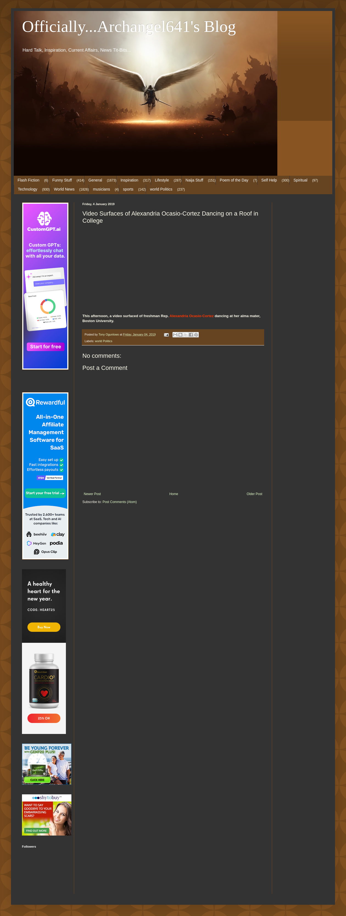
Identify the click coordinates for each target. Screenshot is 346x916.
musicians (101, 189)
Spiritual (301, 180)
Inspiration (129, 180)
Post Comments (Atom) (119, 502)
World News (64, 189)
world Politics (161, 189)
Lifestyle (162, 180)
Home (173, 494)
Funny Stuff (62, 180)
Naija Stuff (194, 180)
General (95, 180)
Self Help (269, 180)
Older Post (254, 494)
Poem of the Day (234, 180)
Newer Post (92, 494)
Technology (27, 189)
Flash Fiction (28, 180)
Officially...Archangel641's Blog (129, 26)
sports (128, 189)
